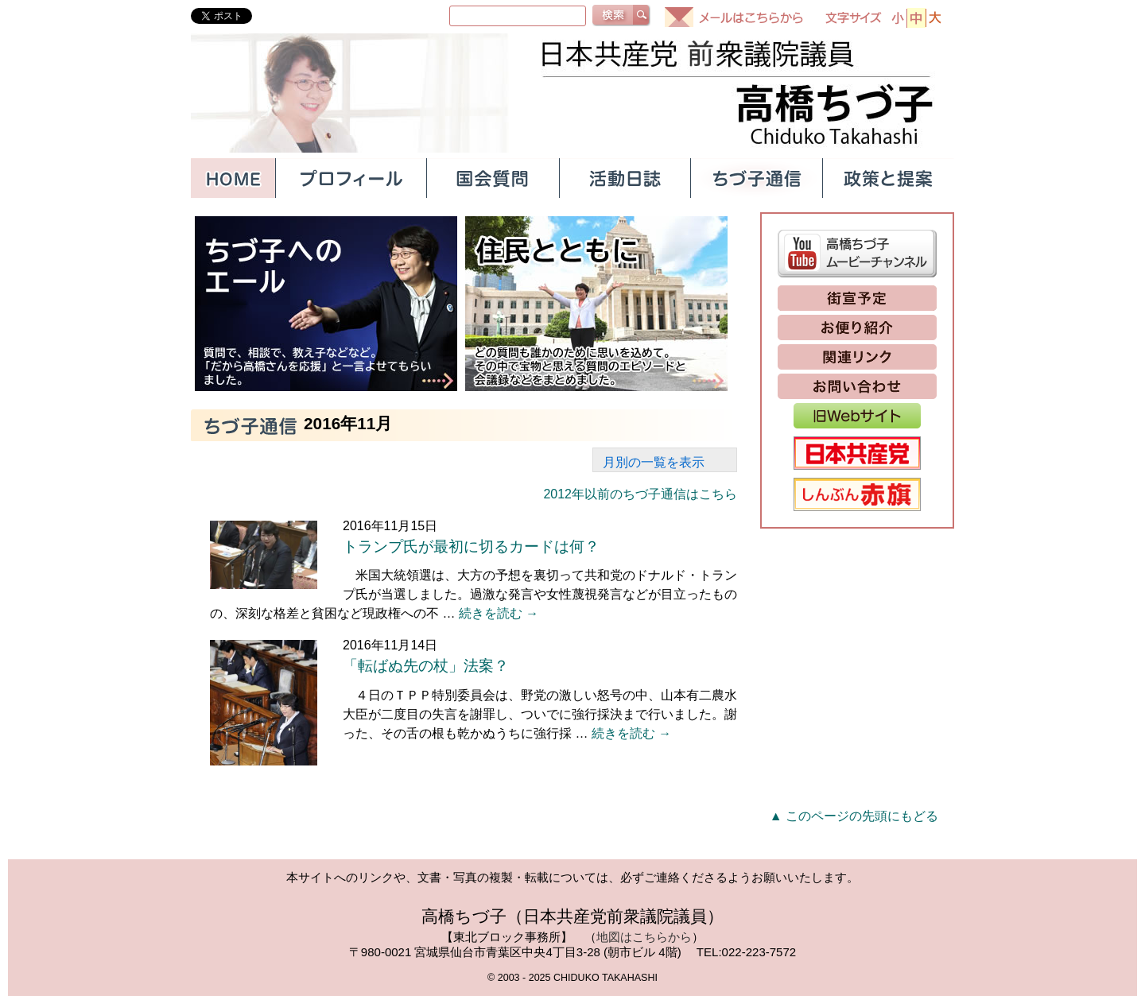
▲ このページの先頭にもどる (854, 816)
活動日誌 (624, 178)
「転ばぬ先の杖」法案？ (426, 665)
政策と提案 (888, 178)
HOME (233, 178)
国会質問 (492, 178)
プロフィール (350, 178)
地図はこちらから (644, 937)
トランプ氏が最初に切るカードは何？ (471, 546)
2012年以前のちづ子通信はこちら (640, 494)
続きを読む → (498, 613)
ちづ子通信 (756, 178)
